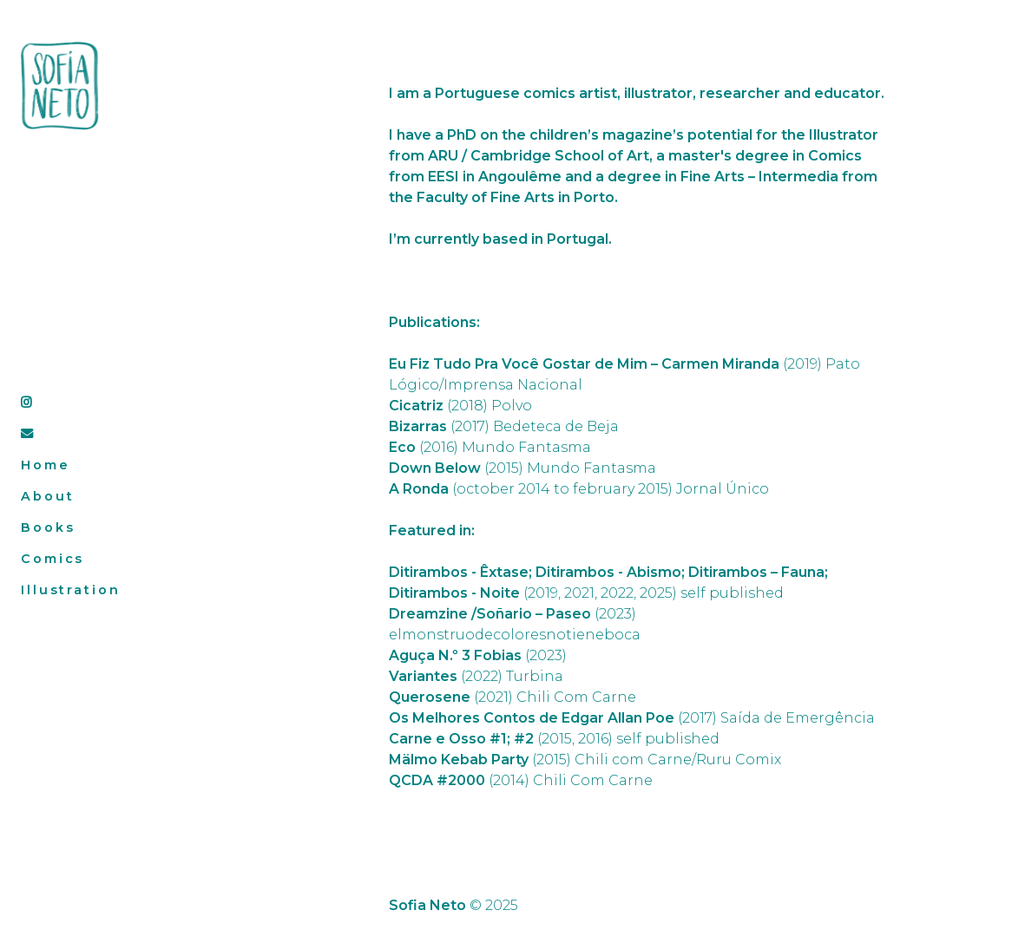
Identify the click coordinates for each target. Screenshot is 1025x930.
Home (45, 465)
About (47, 496)
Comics (52, 559)
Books (48, 527)
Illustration (71, 590)
